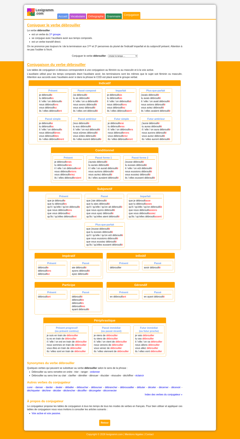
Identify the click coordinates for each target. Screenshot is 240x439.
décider (57, 390)
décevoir (175, 387)
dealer (59, 387)
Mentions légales (134, 434)
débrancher (111, 387)
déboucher (82, 387)
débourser (96, 387)
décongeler (95, 390)
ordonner (95, 372)
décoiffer (82, 390)
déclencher (69, 390)
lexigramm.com (114, 434)
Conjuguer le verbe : (89, 56)
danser (39, 387)
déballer (69, 387)
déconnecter (110, 390)
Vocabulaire (78, 16)
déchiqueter (33, 390)
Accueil (62, 16)
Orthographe (96, 16)
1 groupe (55, 34)
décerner (164, 387)
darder (49, 387)
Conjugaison (131, 14)
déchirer (46, 390)
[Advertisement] (200, 69)
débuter (141, 387)
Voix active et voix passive (46, 413)
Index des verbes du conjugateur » (163, 394)
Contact (149, 434)
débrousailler (127, 387)
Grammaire (114, 16)
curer (30, 387)
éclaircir (139, 375)
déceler (152, 387)
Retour (105, 422)
